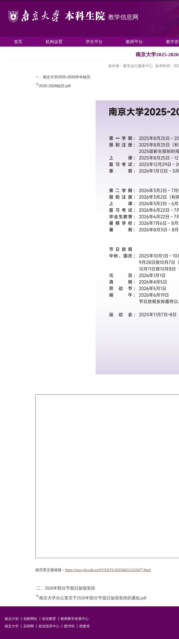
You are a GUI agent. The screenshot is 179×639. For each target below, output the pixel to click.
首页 (18, 41)
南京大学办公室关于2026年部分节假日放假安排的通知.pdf (93, 598)
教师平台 (134, 41)
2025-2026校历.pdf (55, 86)
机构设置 (54, 41)
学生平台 (94, 41)
